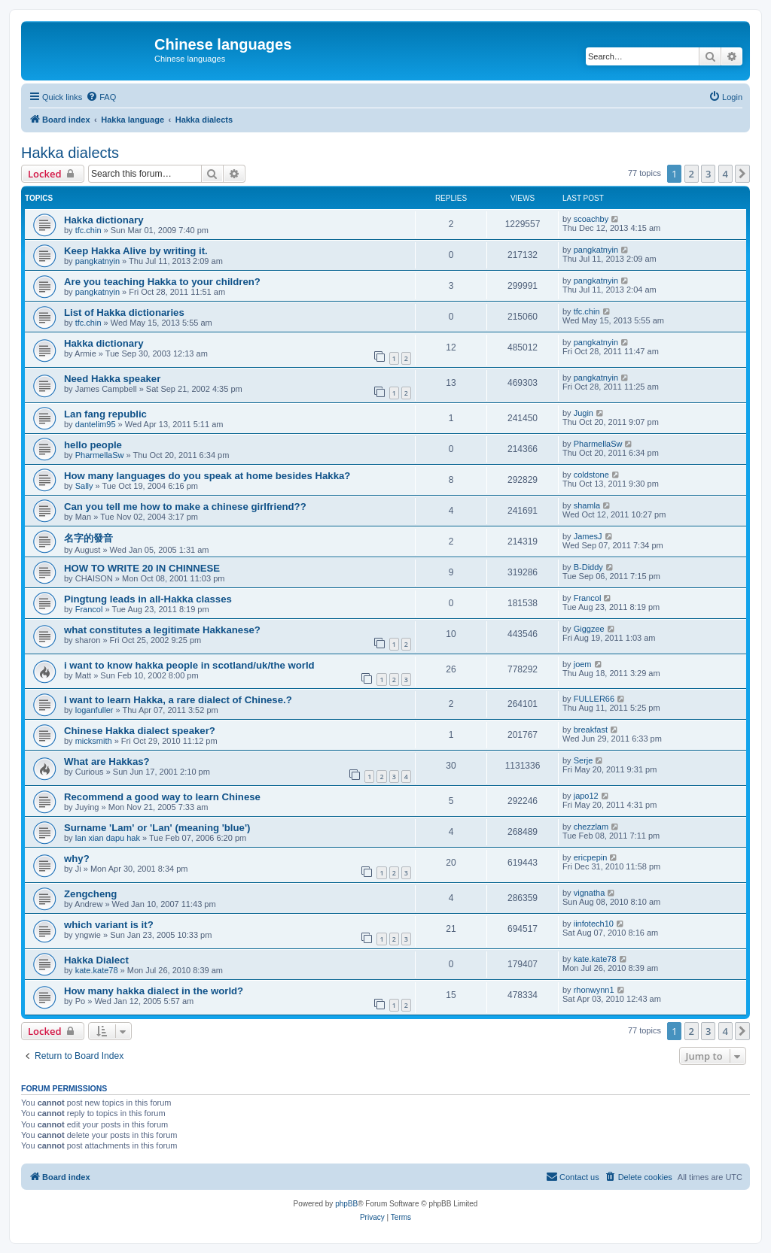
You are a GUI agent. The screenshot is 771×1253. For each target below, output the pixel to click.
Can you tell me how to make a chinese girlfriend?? (185, 506)
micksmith (93, 740)
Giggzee (589, 628)
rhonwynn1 (594, 989)
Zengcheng (90, 894)
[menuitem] (101, 97)
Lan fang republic (105, 414)
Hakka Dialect (96, 960)
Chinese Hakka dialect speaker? (139, 730)
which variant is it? (109, 924)
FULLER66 (594, 698)
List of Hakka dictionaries (124, 312)
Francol (89, 609)
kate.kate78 (96, 970)
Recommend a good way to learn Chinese (162, 796)
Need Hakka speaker (112, 378)
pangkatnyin (97, 260)
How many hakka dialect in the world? (153, 991)
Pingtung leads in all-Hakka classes (148, 599)
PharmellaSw (99, 455)
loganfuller (94, 709)
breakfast (591, 729)
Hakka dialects (70, 152)
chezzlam (591, 826)
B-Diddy (588, 567)
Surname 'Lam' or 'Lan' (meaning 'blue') (157, 827)
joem (583, 664)
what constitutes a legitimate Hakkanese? (162, 630)
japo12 (586, 795)
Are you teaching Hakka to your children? (162, 281)
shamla (587, 505)
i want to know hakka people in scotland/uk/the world (189, 665)
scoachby (591, 218)
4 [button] (725, 174)
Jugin (583, 412)
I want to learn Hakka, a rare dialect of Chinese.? (178, 699)
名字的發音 (88, 538)
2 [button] (691, 174)
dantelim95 (95, 424)
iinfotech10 (594, 923)
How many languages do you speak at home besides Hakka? (207, 475)
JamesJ (588, 536)
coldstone (591, 474)
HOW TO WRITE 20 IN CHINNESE (142, 568)
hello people (93, 445)
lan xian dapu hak (107, 837)
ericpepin (591, 857)
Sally (84, 485)
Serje (583, 760)
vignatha (589, 892)
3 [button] (708, 174)
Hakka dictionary (104, 220)
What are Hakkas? (107, 761)
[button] (742, 174)
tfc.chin (88, 230)
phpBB (346, 1204)
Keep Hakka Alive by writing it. (136, 250)
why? (77, 858)
